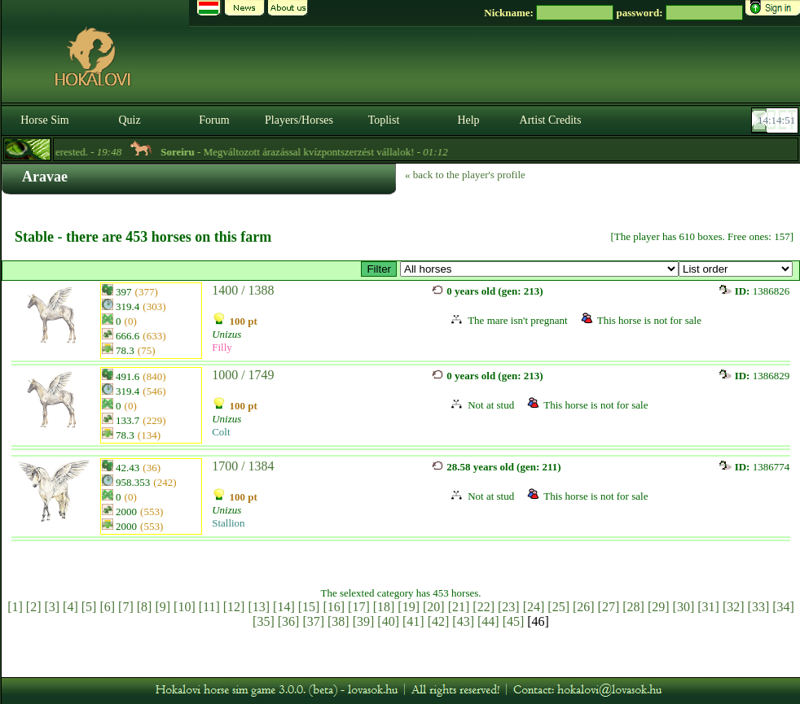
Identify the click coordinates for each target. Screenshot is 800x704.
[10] (185, 607)
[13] (259, 607)
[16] (334, 607)
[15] (309, 607)
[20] (434, 607)
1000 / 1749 (243, 375)
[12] (234, 607)
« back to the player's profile (465, 174)
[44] (488, 621)
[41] (413, 621)
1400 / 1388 (243, 290)
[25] (558, 607)
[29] (659, 607)
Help (468, 120)
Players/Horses (299, 120)
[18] (384, 607)
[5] (89, 607)
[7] (126, 607)
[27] (609, 607)
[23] (509, 607)
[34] (783, 607)
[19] (409, 607)
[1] (15, 607)
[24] (534, 607)
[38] (338, 621)
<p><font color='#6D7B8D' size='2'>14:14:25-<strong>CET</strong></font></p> (776, 120)
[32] (734, 607)
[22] (484, 607)
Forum (214, 120)
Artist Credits (551, 120)
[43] (463, 621)
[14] (284, 607)
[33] (759, 607)
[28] (633, 607)
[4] (70, 607)
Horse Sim (44, 120)
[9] (162, 607)
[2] (34, 607)
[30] (684, 607)
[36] (289, 621)
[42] (439, 621)
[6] (107, 607)
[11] (209, 607)
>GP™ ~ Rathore (539, 269)
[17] (359, 607)
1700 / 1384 (243, 466)
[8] (144, 607)
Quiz (129, 120)
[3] (51, 607)
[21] (459, 607)
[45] (514, 621)
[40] (388, 621)
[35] (264, 621)
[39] (364, 621)
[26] (584, 607)
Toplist (384, 120)
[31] (708, 607)
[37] (313, 621)
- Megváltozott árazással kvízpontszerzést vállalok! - (311, 152)
